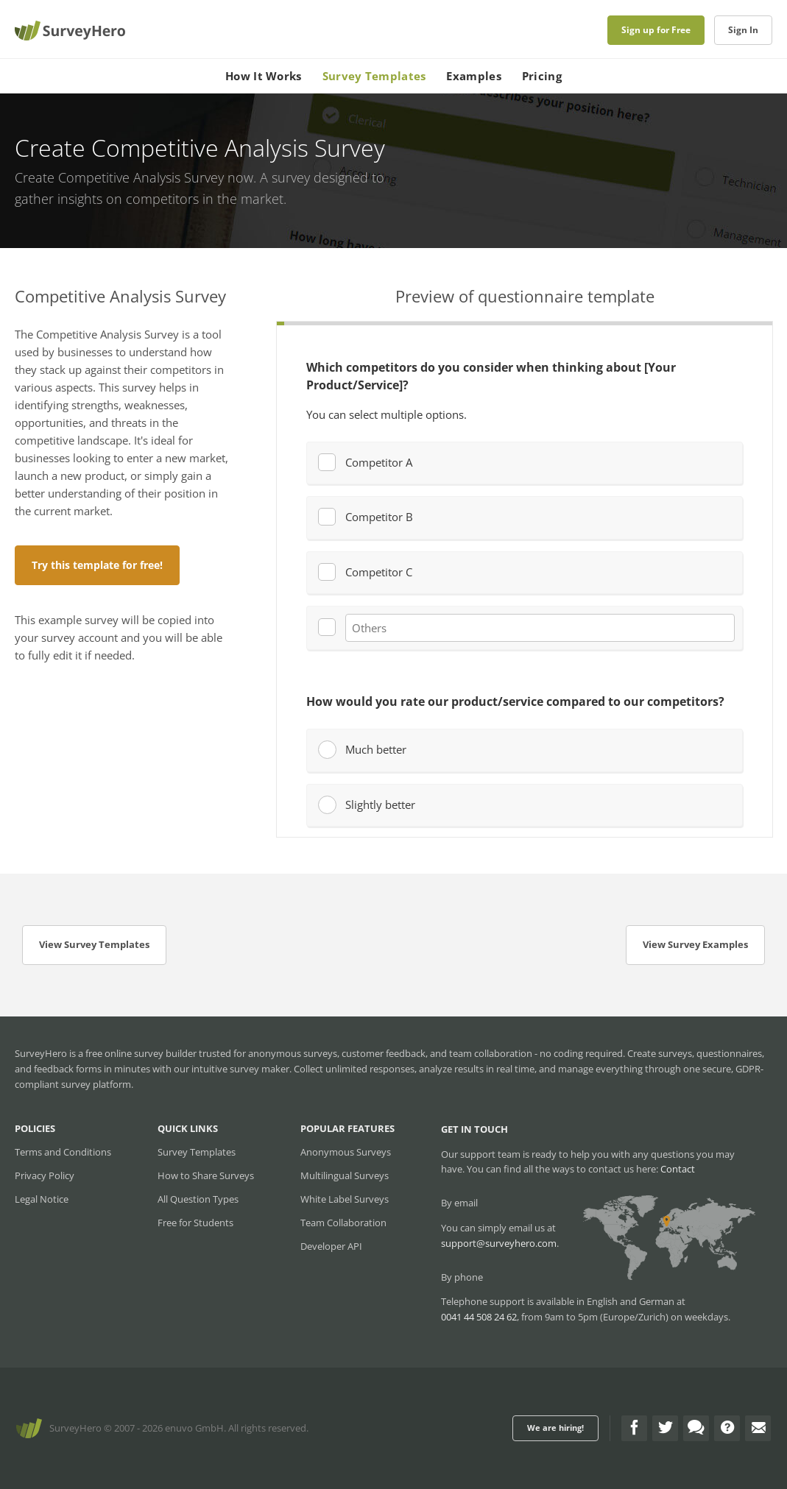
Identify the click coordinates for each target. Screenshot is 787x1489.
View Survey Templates (94, 944)
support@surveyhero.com (499, 1243)
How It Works (263, 75)
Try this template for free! (97, 565)
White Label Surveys (344, 1199)
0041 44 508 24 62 (479, 1316)
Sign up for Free (656, 30)
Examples (473, 75)
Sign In (743, 30)
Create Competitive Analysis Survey (119, 177)
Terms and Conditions (63, 1152)
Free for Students (195, 1222)
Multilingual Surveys (344, 1175)
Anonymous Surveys (345, 1152)
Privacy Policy (44, 1175)
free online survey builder (141, 1053)
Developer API (331, 1246)
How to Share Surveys (206, 1175)
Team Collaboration (343, 1222)
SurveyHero (75, 1428)
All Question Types (198, 1199)
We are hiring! (555, 1427)
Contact (677, 1168)
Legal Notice (41, 1199)
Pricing (542, 75)
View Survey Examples (695, 944)
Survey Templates (374, 75)
